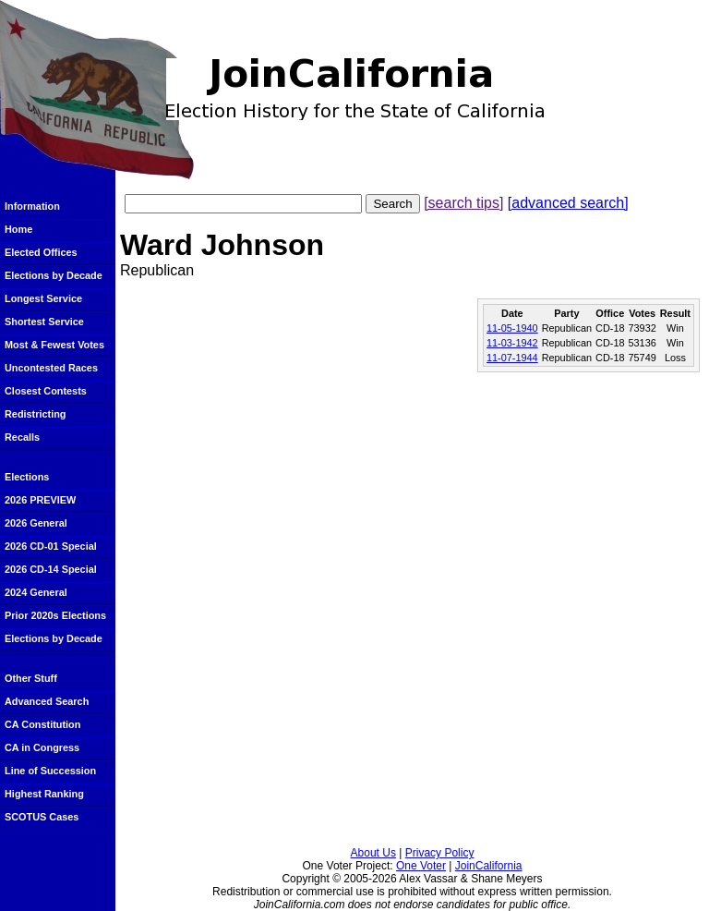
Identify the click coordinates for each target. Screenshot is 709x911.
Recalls (22, 437)
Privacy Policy (440, 852)
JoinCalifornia (489, 865)
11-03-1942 (512, 342)
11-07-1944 (512, 357)
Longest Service (43, 298)
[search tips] (463, 203)
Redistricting (35, 413)
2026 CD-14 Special (51, 569)
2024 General (36, 592)
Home (18, 229)
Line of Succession (50, 770)
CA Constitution (42, 724)
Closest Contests (46, 390)
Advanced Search (47, 701)
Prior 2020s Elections (55, 615)
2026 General (36, 522)
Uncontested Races (51, 367)
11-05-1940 (512, 328)
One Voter (421, 865)
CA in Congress (42, 747)
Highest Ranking (44, 793)
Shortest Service (44, 321)
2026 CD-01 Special (51, 546)
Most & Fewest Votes (54, 344)
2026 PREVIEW (40, 499)
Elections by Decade (53, 275)
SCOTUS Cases (41, 816)
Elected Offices (41, 252)
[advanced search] (568, 203)
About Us (373, 852)
